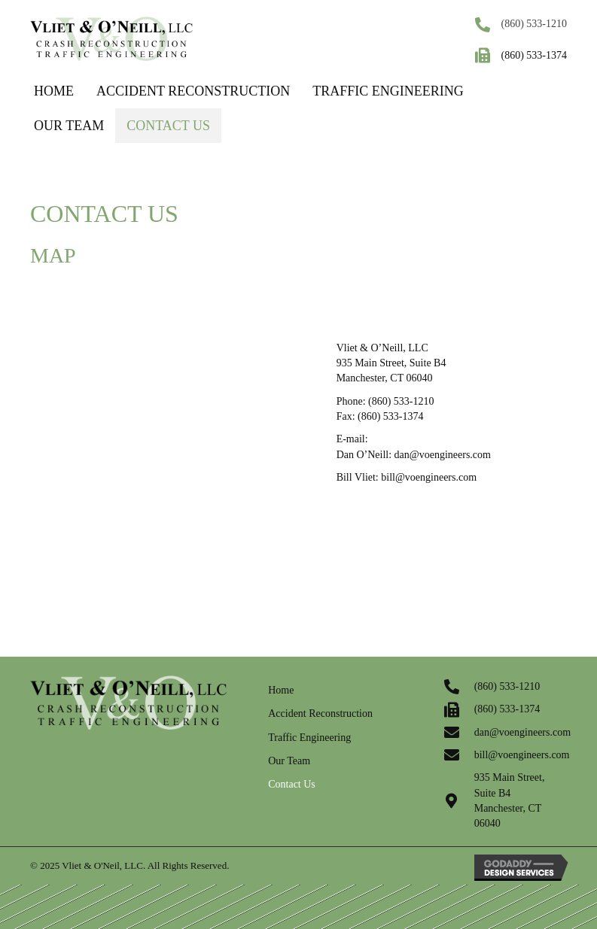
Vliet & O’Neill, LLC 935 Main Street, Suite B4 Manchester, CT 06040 (391, 363)
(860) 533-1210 (534, 23)
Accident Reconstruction (320, 713)
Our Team (289, 761)
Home (281, 690)
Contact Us (291, 784)
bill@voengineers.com (429, 477)
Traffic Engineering (309, 737)
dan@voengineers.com (442, 454)
